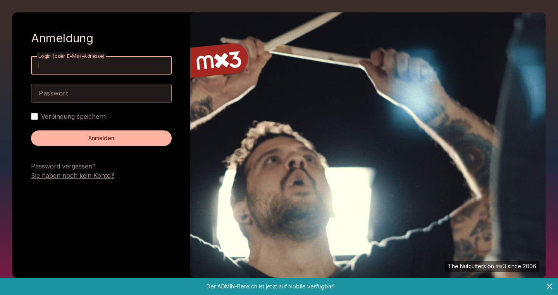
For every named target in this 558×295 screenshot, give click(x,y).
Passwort (53, 93)
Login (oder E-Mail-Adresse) (71, 56)
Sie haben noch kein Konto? (72, 175)
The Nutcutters (467, 266)
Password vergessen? (63, 166)
